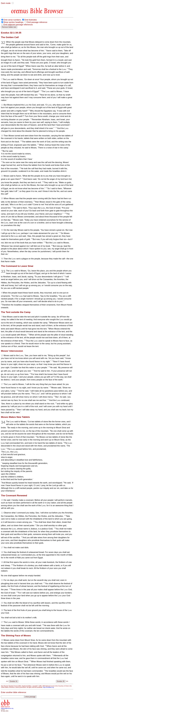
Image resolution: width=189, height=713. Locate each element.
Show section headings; (13, 22)
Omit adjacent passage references (18, 25)
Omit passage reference (37, 22)
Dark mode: (6, 3)
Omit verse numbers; (12, 20)
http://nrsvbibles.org (48, 687)
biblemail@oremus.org (7, 708)
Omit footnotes (30, 20)
